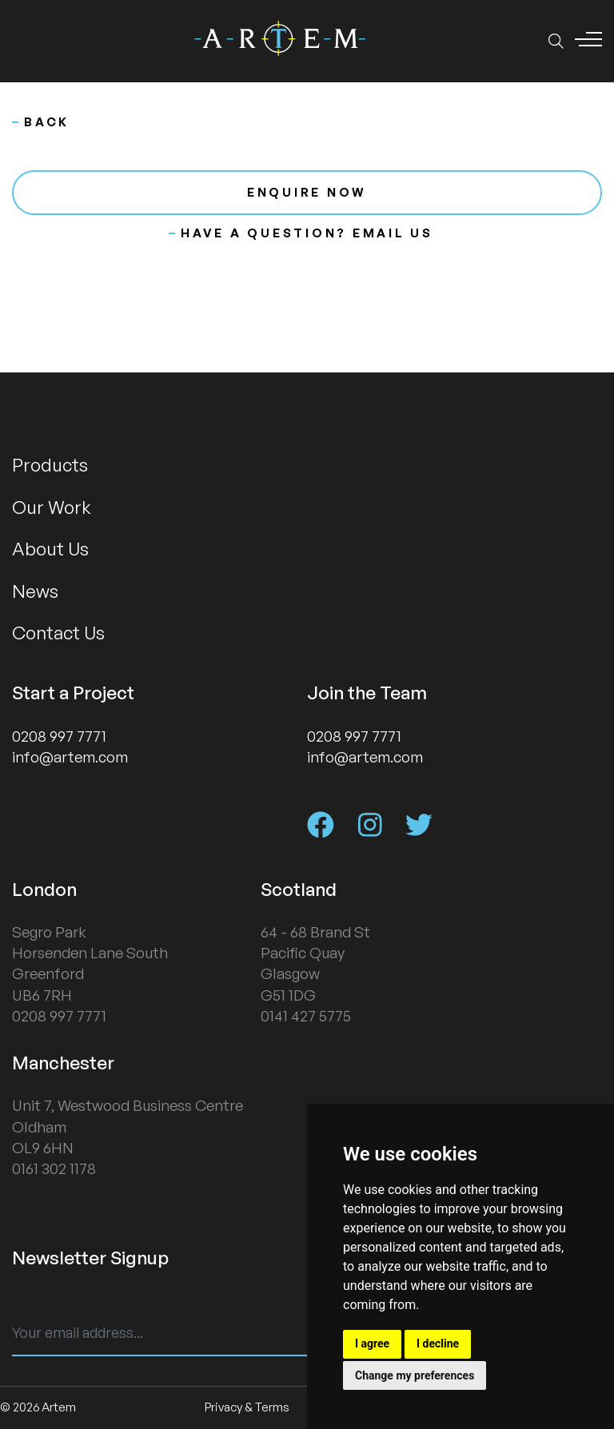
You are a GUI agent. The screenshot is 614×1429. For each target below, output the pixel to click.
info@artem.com (70, 756)
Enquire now (307, 192)
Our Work (51, 507)
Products (50, 464)
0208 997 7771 (59, 736)
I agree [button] (372, 1343)
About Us (50, 548)
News (35, 590)
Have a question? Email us (301, 233)
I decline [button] (438, 1343)
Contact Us (58, 632)
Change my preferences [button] (414, 1375)
